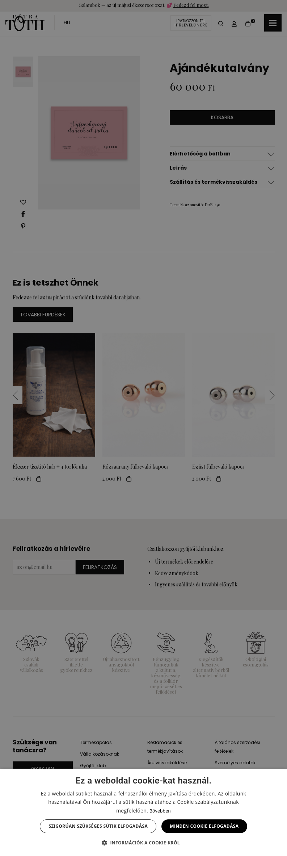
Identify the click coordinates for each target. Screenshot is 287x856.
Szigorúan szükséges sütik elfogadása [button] (98, 826)
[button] (143, 843)
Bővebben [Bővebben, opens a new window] (160, 811)
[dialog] (143, 428)
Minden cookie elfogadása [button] (204, 826)
